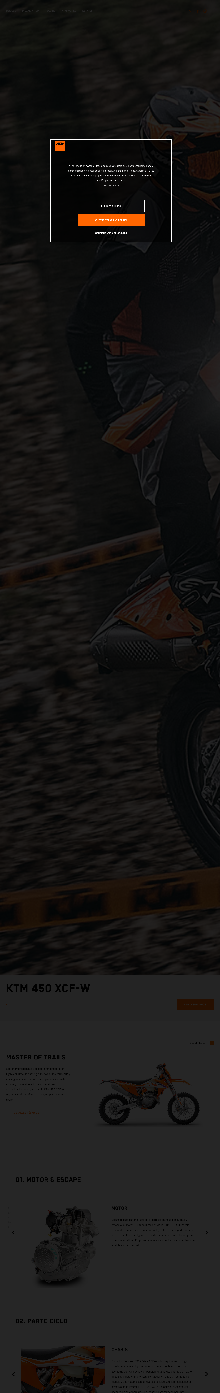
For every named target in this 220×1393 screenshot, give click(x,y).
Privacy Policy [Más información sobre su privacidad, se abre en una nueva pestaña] (107, 185)
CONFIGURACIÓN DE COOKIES (111, 233)
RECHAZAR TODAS (111, 206)
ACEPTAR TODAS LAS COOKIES (111, 220)
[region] (111, 190)
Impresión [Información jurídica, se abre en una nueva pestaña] (116, 185)
